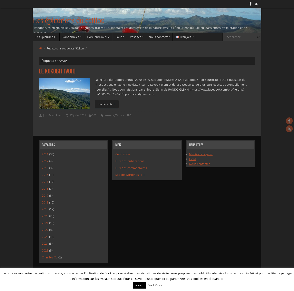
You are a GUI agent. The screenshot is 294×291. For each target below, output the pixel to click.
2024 (45, 243)
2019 (45, 209)
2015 (45, 182)
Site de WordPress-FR (130, 175)
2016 (45, 188)
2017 (45, 195)
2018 (45, 202)
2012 (45, 161)
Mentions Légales (201, 154)
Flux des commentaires (131, 168)
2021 (95, 115)
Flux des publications (129, 161)
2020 (45, 216)
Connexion (122, 154)
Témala (119, 115)
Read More (154, 285)
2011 (45, 154)
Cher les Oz (50, 257)
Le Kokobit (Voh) (57, 71)
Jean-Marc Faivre (53, 115)
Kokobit (109, 115)
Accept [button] (139, 285)
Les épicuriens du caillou (69, 20)
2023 (45, 237)
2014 (45, 175)
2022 (45, 230)
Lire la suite (107, 104)
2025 (45, 250)
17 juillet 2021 (78, 115)
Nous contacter (199, 164)
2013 (45, 168)
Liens (192, 159)
